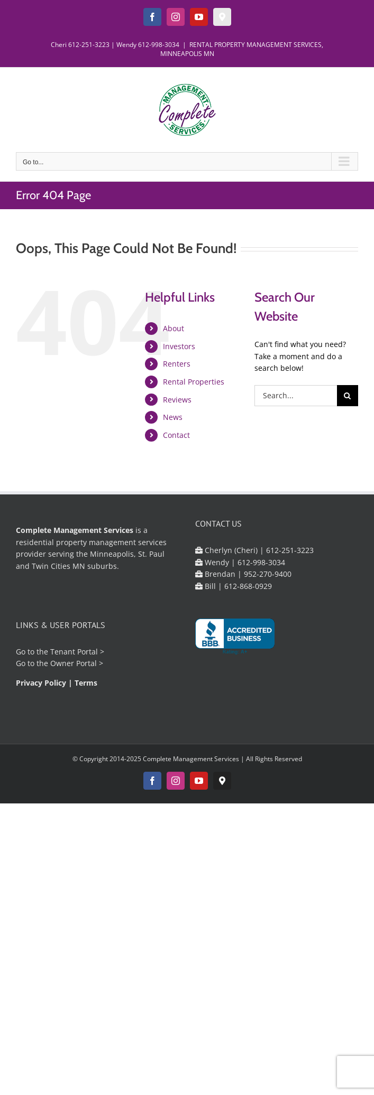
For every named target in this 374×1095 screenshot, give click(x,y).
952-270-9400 (267, 574)
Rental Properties (193, 382)
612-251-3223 (89, 44)
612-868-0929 (248, 586)
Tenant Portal (74, 652)
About (173, 328)
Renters (176, 364)
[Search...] (295, 395)
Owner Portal (73, 663)
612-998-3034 (158, 44)
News (173, 417)
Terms (86, 683)
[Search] (347, 395)
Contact (176, 435)
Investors (179, 346)
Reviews (177, 400)
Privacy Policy (41, 683)
